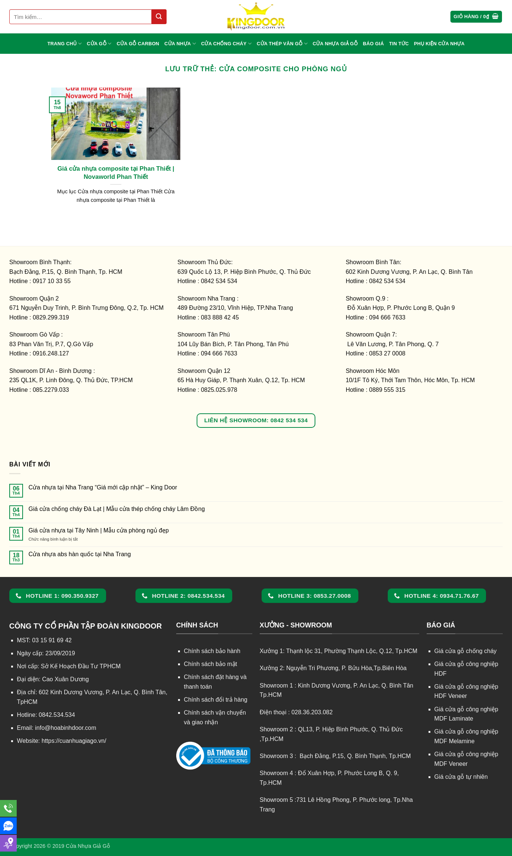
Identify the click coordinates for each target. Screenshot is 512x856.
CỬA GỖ (99, 43)
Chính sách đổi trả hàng (215, 699)
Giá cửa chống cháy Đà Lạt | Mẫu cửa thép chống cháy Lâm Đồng (117, 509)
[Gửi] (159, 16)
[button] (476, 17)
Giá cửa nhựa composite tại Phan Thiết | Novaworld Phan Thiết (116, 172)
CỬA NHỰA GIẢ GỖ (335, 43)
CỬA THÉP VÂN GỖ (282, 43)
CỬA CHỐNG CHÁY (226, 43)
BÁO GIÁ (373, 43)
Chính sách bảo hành (212, 651)
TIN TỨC (399, 43)
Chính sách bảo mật (210, 664)
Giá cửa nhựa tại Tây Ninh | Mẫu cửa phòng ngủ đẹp (99, 530)
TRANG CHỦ (64, 43)
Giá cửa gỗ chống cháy (465, 651)
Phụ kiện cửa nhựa (439, 43)
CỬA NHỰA (180, 43)
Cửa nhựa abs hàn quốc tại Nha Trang (80, 554)
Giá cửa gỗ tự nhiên (461, 777)
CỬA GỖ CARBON (138, 43)
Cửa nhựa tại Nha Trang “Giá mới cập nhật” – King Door (103, 487)
